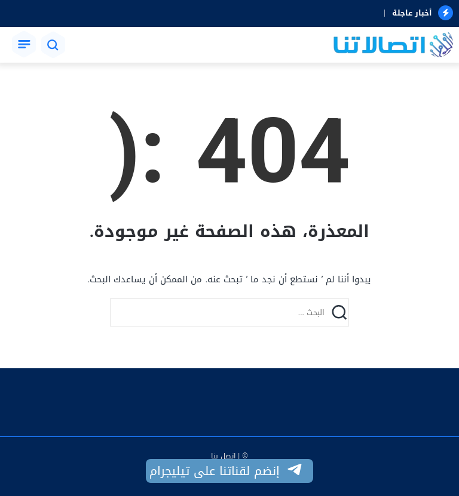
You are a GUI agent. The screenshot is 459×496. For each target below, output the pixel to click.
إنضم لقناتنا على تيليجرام (226, 471)
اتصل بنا (223, 456)
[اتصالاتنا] (393, 46)
